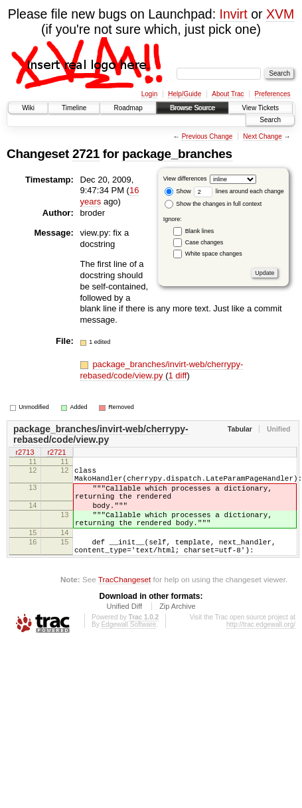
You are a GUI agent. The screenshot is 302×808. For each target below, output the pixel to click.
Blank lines (199, 231)
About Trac (228, 94)
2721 (86, 154)
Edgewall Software (128, 646)
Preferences (273, 94)
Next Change (262, 136)
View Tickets (260, 108)
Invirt (234, 14)
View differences (185, 178)
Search (270, 119)
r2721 (56, 453)
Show (178, 191)
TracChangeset (124, 601)
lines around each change (239, 191)
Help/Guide (184, 94)
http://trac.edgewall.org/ (260, 646)
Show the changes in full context (213, 204)
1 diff (177, 375)
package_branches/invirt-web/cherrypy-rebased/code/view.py (162, 369)
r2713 (24, 453)
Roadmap (127, 108)
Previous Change (207, 136)
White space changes (213, 253)
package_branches (177, 154)
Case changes (204, 242)
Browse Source (192, 108)
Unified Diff (124, 628)
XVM (280, 14)
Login (149, 94)
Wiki (28, 108)
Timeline (74, 108)
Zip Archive (177, 628)
